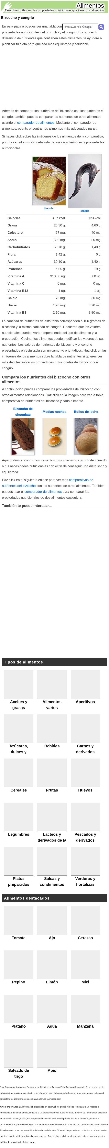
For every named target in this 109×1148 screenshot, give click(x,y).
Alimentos (90, 5)
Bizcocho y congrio (17, 18)
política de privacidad (10, 1142)
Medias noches (54, 412)
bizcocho (49, 208)
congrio (85, 211)
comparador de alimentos (35, 123)
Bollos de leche (86, 412)
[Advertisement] (54, 76)
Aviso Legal (28, 1142)
